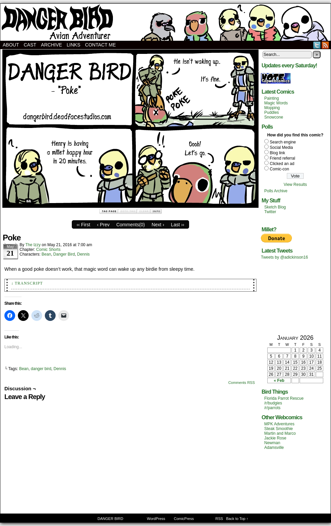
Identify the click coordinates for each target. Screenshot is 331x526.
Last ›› (177, 224)
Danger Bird (64, 254)
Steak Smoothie (278, 428)
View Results (295, 184)
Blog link (277, 153)
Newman (272, 442)
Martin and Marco (280, 433)
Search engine (283, 142)
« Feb (279, 380)
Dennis (83, 254)
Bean (46, 254)
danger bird (41, 368)
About (11, 44)
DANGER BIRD (165, 22)
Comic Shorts (48, 249)
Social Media (281, 147)
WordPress (156, 519)
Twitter (317, 45)
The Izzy (32, 244)
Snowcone (273, 117)
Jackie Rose (275, 438)
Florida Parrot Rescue (284, 398)
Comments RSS (241, 383)
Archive (51, 44)
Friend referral (282, 158)
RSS (325, 45)
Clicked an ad (282, 163)
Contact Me (100, 44)
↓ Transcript (27, 283)
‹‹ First (83, 224)
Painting (271, 98)
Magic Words (276, 103)
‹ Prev (103, 224)
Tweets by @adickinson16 (284, 257)
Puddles (271, 112)
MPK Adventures (279, 424)
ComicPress (184, 519)
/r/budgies (273, 403)
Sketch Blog (275, 207)
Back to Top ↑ (237, 519)
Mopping (272, 107)
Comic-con (279, 169)
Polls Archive (276, 191)
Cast (30, 44)
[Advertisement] (295, 296)
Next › (158, 224)
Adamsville (274, 447)
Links (73, 44)
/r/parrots (272, 407)
